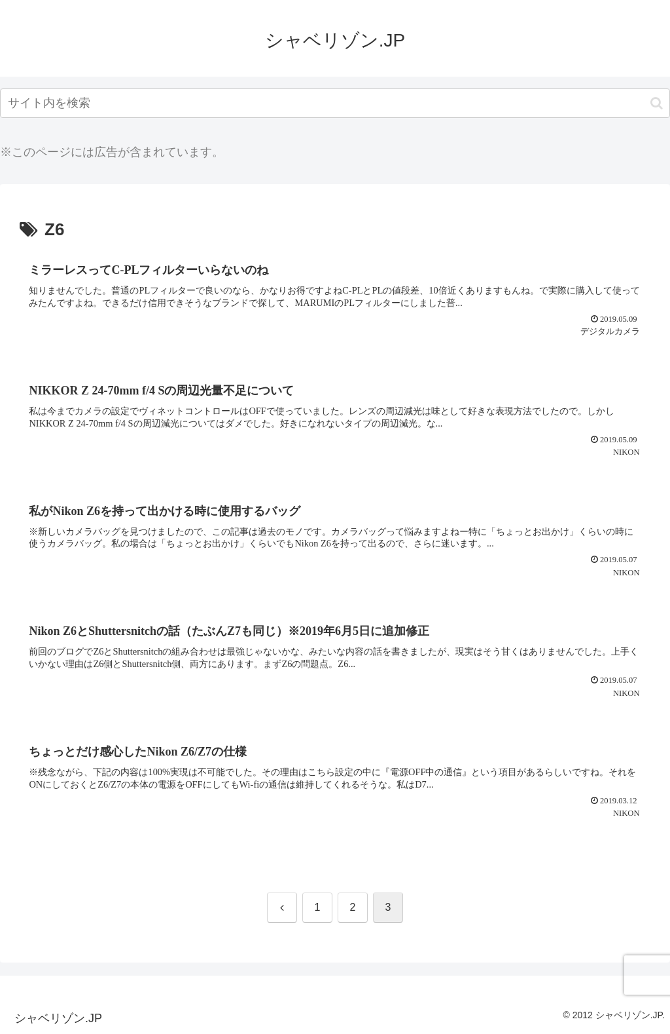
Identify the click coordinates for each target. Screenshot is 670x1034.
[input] (335, 103)
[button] (656, 103)
